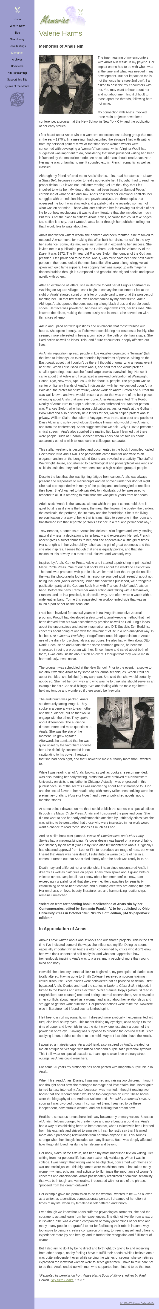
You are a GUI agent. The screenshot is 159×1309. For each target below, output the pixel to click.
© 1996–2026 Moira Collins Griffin (137, 1303)
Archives (17, 59)
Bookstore (17, 66)
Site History (17, 39)
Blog (17, 32)
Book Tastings (17, 46)
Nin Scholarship (17, 73)
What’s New (17, 26)
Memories (17, 53)
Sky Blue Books (62, 1280)
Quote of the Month (17, 86)
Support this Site (17, 79)
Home (17, 19)
